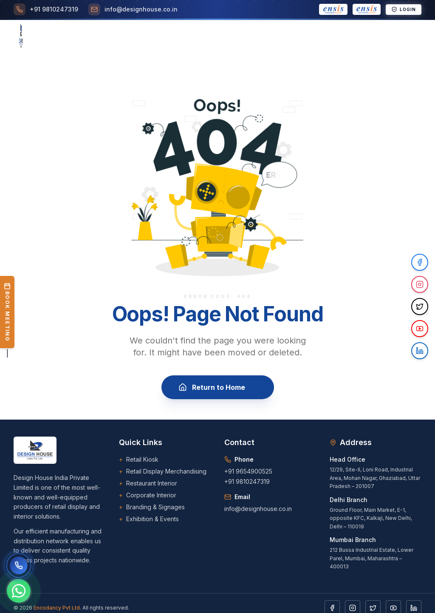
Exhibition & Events (149, 519)
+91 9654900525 (248, 471)
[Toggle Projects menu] (156, 37)
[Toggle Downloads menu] (313, 37)
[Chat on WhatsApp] (19, 591)
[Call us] (19, 565)
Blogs (270, 36)
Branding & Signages (152, 507)
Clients (200, 36)
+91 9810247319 (247, 481)
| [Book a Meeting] (7, 317)
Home (36, 36)
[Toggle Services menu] (107, 37)
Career (236, 36)
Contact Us (367, 36)
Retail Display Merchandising (162, 471)
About (67, 36)
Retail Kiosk (138, 459)
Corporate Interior (147, 495)
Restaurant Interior (148, 483)
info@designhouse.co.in (258, 508)
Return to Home (217, 388)
